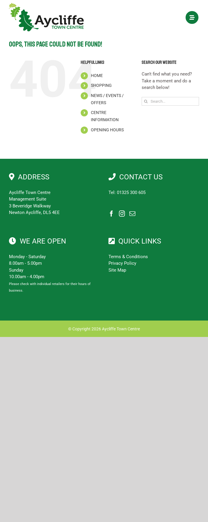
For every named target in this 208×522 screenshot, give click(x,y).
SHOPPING (101, 85)
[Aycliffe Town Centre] (46, 5)
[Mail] (132, 214)
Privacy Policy (122, 263)
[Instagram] (122, 214)
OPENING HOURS (107, 129)
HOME (97, 75)
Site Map (117, 270)
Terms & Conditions (128, 256)
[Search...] (170, 101)
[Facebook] (111, 214)
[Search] (146, 101)
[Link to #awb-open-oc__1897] (192, 17)
